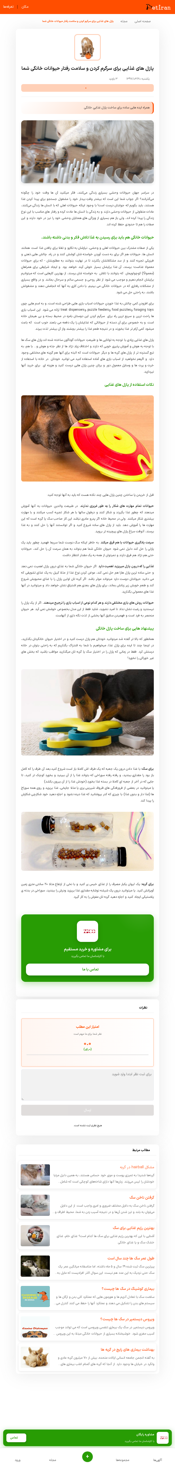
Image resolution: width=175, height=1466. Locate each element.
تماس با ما (88, 969)
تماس (16, 1438)
